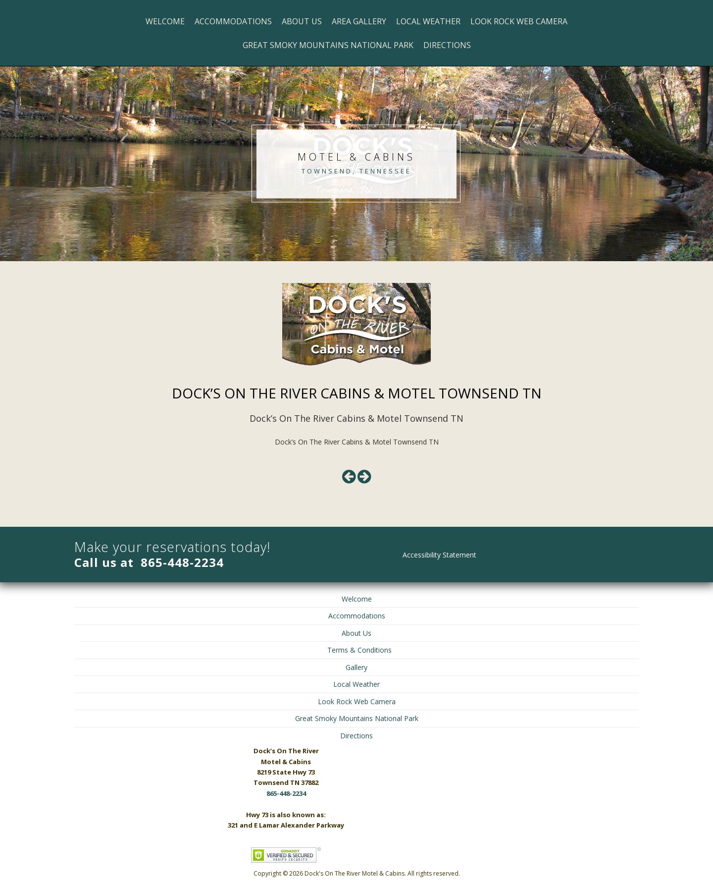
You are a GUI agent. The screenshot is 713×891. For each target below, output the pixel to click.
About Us (302, 21)
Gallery (356, 667)
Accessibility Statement (439, 554)
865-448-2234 (182, 562)
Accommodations (233, 21)
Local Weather (428, 21)
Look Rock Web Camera (518, 21)
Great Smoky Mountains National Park (328, 45)
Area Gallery (359, 21)
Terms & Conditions (359, 650)
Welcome (165, 21)
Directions (447, 45)
